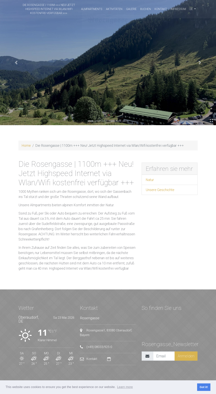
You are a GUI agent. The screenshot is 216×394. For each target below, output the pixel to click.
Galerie (131, 9)
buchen (145, 9)
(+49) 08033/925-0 (96, 347)
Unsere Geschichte (160, 190)
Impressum (178, 9)
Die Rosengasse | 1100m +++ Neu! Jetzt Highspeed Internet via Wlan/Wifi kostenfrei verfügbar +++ (49, 9)
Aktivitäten (114, 9)
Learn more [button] (125, 387)
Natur (150, 180)
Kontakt (161, 9)
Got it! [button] (204, 387)
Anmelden (186, 356)
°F (55, 331)
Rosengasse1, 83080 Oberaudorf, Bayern (106, 333)
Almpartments (91, 9)
